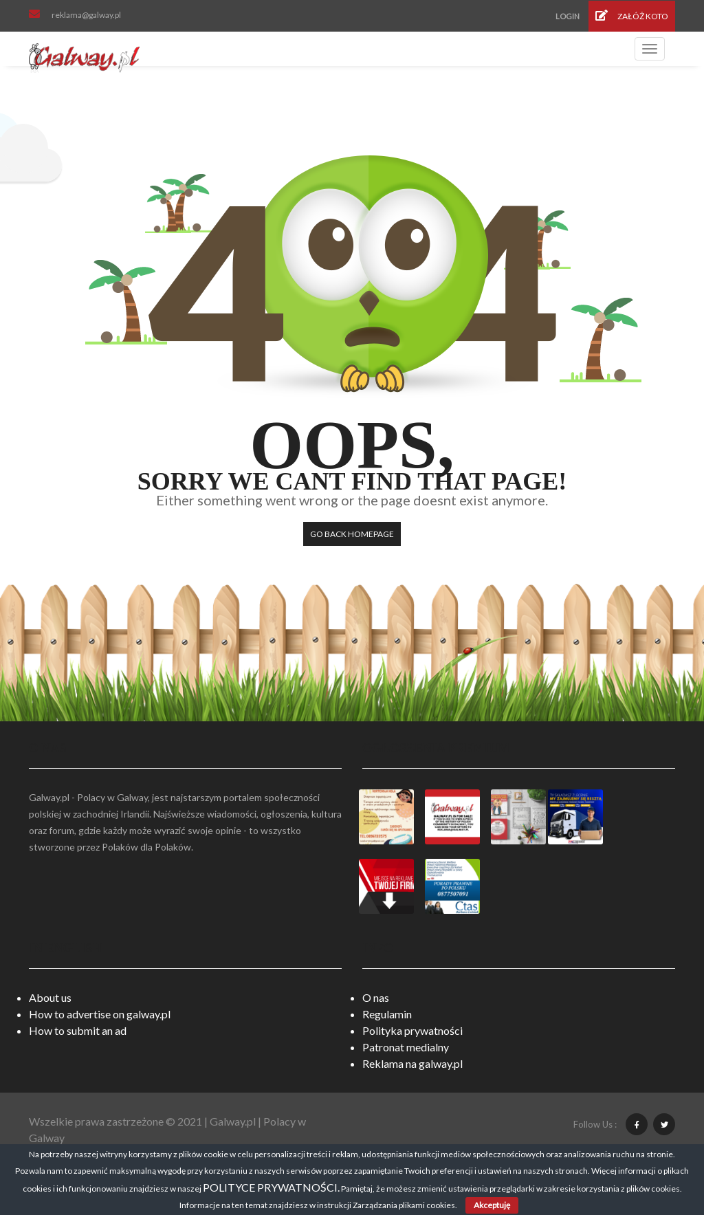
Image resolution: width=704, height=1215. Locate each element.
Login (568, 16)
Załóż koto (631, 15)
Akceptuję (492, 1205)
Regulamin (387, 1013)
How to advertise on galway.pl (99, 1013)
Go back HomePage (352, 534)
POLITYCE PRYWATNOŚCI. (271, 1187)
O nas (375, 997)
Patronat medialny (405, 1046)
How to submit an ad (77, 1030)
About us (50, 997)
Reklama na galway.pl (412, 1063)
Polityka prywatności (412, 1030)
